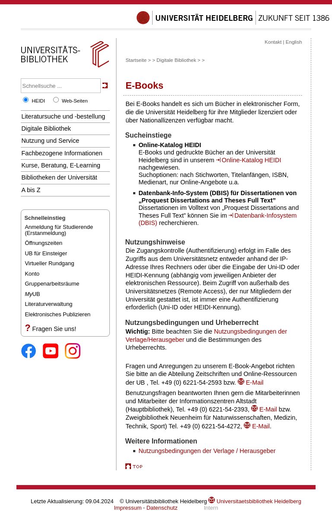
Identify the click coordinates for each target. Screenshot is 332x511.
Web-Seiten (75, 100)
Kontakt (273, 42)
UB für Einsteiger (46, 253)
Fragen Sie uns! (54, 328)
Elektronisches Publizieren (57, 314)
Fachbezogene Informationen (61, 153)
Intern (211, 508)
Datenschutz (162, 508)
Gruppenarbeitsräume (52, 283)
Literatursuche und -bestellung (63, 116)
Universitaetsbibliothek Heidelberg (254, 501)
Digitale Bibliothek (46, 128)
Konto (32, 273)
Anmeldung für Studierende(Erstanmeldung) (59, 230)
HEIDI (38, 100)
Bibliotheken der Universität (59, 177)
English (294, 42)
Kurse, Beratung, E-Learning (60, 165)
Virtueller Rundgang (49, 263)
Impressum (127, 508)
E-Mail (251, 382)
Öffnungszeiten (43, 243)
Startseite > (138, 60)
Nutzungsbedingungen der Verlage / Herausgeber (206, 450)
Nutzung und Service (50, 140)
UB (32, 294)
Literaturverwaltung (48, 304)
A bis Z (30, 189)
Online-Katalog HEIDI (251, 160)
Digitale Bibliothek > (178, 60)
